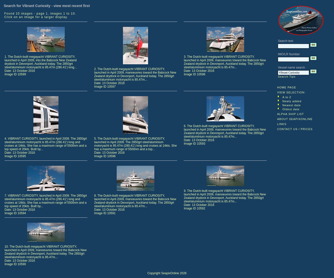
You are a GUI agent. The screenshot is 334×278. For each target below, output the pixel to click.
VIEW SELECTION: (291, 92)
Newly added (291, 101)
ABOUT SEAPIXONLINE (294, 119)
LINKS (281, 124)
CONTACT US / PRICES (295, 129)
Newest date (291, 105)
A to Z (286, 97)
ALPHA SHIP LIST (290, 114)
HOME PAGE (286, 87)
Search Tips (286, 76)
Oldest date (290, 109)
